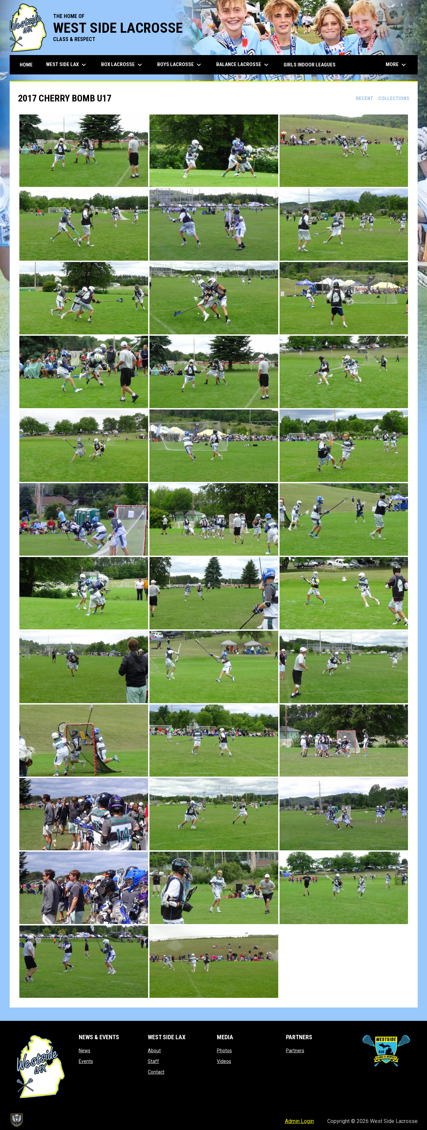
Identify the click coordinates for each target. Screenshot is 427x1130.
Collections (393, 98)
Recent (364, 98)
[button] (83, 150)
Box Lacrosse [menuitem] (122, 65)
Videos (224, 1061)
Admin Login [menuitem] (299, 1121)
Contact (156, 1072)
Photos (224, 1050)
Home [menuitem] (26, 65)
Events (86, 1061)
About (154, 1050)
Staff (153, 1061)
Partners (295, 1050)
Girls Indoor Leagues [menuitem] (310, 65)
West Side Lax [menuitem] (67, 65)
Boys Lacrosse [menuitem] (180, 65)
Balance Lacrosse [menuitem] (243, 65)
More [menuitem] (397, 65)
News (84, 1050)
